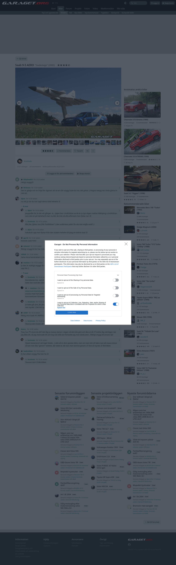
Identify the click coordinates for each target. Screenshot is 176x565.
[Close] (127, 245)
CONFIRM (72, 312)
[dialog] (88, 282)
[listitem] (88, 275)
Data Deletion (75, 320)
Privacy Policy (101, 320)
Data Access (88, 320)
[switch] (116, 280)
